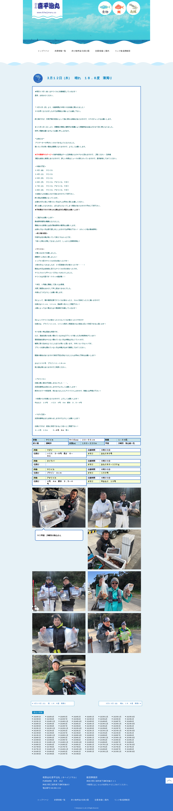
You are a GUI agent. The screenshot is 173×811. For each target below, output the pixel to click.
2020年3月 (63, 737)
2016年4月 (50, 751)
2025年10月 (131, 717)
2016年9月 (90, 749)
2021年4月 (103, 733)
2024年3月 (63, 724)
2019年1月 (37, 742)
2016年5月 (37, 751)
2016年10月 (77, 749)
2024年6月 (130, 721)
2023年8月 (50, 726)
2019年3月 (117, 740)
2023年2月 (130, 726)
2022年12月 (51, 728)
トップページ (43, 51)
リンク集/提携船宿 (122, 51)
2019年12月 (104, 737)
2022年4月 (50, 731)
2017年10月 (131, 744)
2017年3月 (117, 747)
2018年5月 (37, 744)
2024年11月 (64, 721)
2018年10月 (77, 742)
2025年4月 (103, 719)
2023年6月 (77, 726)
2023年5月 (90, 726)
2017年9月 (37, 747)
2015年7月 (63, 754)
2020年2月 (77, 737)
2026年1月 (90, 717)
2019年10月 (131, 737)
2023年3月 (117, 726)
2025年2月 (130, 719)
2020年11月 (64, 735)
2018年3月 (63, 744)
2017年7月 (63, 747)
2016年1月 (90, 751)
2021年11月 (117, 731)
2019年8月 (50, 740)
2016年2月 (77, 751)
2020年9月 (90, 735)
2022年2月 (77, 731)
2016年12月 (51, 749)
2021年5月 (90, 733)
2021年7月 (63, 733)
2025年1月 (37, 721)
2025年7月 (63, 719)
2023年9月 (37, 726)
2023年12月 (104, 724)
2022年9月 (90, 728)
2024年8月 (103, 721)
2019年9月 (37, 740)
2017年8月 (50, 747)
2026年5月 (37, 717)
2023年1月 (37, 728)
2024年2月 (77, 724)
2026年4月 (50, 717)
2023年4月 (103, 726)
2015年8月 (50, 754)
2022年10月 (77, 728)
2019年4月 (103, 740)
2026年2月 (77, 717)
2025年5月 (90, 719)
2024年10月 (77, 721)
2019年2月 (130, 740)
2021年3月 (117, 733)
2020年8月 (103, 735)
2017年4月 (103, 747)
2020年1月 (90, 737)
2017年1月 (37, 749)
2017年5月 (90, 747)
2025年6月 (77, 719)
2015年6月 (77, 754)
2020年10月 (77, 735)
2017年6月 (77, 747)
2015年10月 (131, 751)
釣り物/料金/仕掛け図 (80, 51)
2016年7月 (117, 749)
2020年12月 (51, 735)
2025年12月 (104, 717)
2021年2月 (130, 733)
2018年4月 (50, 744)
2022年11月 (64, 728)
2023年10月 (131, 724)
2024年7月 (117, 721)
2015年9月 (37, 754)
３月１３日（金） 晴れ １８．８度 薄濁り (123, 703)
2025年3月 (117, 719)
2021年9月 (37, 733)
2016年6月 (130, 749)
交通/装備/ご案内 (102, 51)
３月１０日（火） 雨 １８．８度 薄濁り (49, 703)
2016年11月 (64, 749)
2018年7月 (117, 742)
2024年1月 (90, 724)
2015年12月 (104, 751)
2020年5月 (37, 737)
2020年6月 (130, 735)
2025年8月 (50, 719)
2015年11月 (117, 751)
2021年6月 (77, 733)
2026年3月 (63, 717)
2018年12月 (51, 742)
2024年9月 (90, 721)
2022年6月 (130, 728)
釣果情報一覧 (60, 51)
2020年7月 (117, 735)
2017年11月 (117, 744)
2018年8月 (103, 742)
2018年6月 (130, 742)
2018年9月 (90, 742)
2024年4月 (50, 724)
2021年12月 (104, 731)
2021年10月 (131, 731)
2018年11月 (64, 742)
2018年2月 (77, 744)
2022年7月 (117, 728)
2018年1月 (90, 744)
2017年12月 (104, 744)
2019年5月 (90, 740)
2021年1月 (37, 735)
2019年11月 (117, 737)
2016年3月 (63, 751)
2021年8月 (50, 733)
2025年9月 (37, 719)
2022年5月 (37, 731)
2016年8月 (103, 749)
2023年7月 (63, 726)
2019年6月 (77, 740)
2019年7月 (63, 740)
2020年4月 (50, 737)
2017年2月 (130, 747)
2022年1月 (90, 731)
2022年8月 (103, 728)
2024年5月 (37, 724)
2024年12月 (51, 721)
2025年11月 (117, 717)
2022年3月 (63, 731)
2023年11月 (117, 724)
